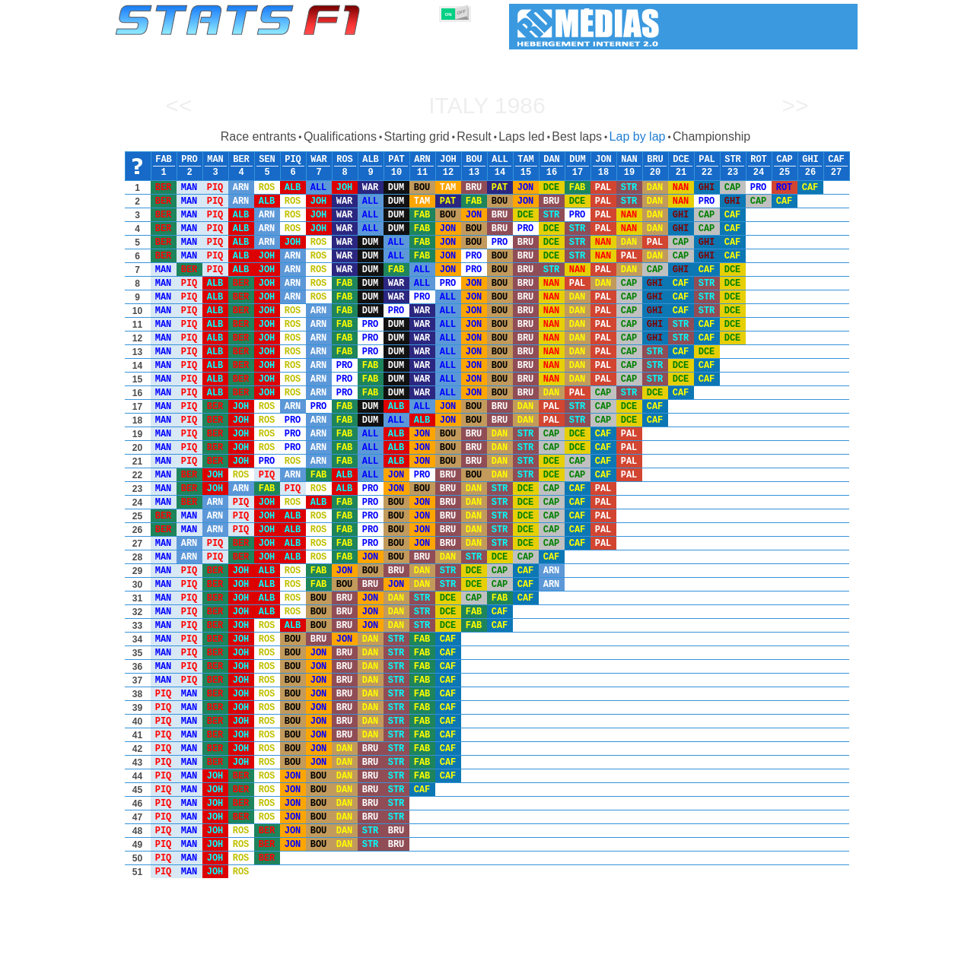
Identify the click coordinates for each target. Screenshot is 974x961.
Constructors (412, 946)
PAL (707, 159)
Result (474, 136)
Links (717, 946)
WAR (318, 159)
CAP (784, 159)
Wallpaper (769, 946)
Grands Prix (289, 946)
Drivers (349, 946)
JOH (448, 159)
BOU (474, 159)
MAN (215, 159)
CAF (836, 159)
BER (241, 159)
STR (732, 159)
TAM (525, 159)
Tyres (527, 946)
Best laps (577, 136)
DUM (577, 159)
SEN (267, 159)
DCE (681, 159)
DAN (551, 159)
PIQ (293, 159)
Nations (574, 946)
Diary (675, 946)
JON (603, 159)
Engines (478, 946)
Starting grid (416, 136)
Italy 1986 (486, 105)
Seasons (225, 946)
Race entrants (259, 136)
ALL (500, 159)
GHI (810, 159)
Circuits (627, 946)
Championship (711, 136)
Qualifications (340, 136)
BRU (655, 159)
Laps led (521, 136)
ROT (758, 159)
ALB (370, 159)
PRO (189, 159)
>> (794, 105)
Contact (827, 946)
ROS (344, 159)
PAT (396, 159)
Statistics (167, 946)
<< (178, 105)
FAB (163, 159)
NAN (629, 159)
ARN (422, 159)
